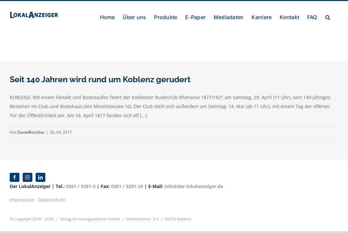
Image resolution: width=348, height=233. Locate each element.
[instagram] (27, 177)
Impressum (22, 200)
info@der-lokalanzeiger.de (193, 186)
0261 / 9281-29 (127, 186)
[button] (335, 45)
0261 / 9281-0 (80, 186)
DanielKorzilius (30, 132)
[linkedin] (40, 177)
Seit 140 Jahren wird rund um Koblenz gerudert (100, 79)
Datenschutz (51, 200)
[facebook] (14, 177)
